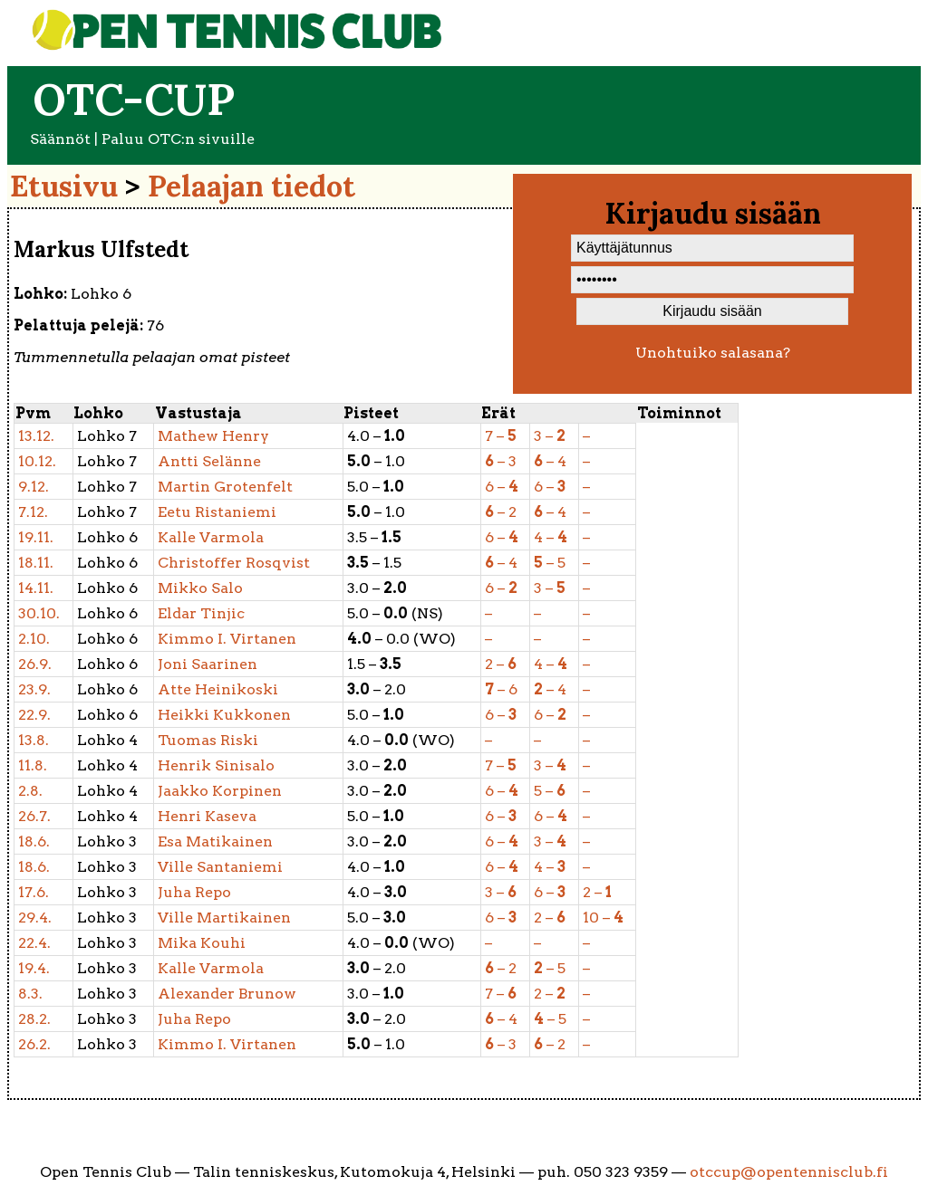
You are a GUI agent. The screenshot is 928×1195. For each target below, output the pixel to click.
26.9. (35, 664)
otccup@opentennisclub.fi (789, 1172)
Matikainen (215, 841)
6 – (501, 486)
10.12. (37, 461)
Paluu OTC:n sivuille (178, 139)
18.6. (34, 841)
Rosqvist (234, 562)
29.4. (35, 917)
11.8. (32, 765)
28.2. (34, 1019)
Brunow (227, 993)
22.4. (34, 942)
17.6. (33, 892)
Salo (200, 588)
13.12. (36, 436)
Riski (208, 740)
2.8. (30, 790)
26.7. (34, 816)
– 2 (501, 512)
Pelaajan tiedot (251, 186)
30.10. (39, 613)
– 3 (501, 461)
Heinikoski (218, 689)
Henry (213, 436)
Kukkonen (224, 714)
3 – (550, 436)
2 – (501, 664)
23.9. (34, 689)
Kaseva (207, 816)
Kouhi (202, 942)
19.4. (34, 968)
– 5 (550, 562)
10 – (603, 917)
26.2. (34, 1044)
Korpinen (220, 790)
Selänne (209, 461)
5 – (550, 790)
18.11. (35, 562)
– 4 (550, 461)
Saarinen (207, 664)
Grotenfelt (225, 486)
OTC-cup (134, 99)
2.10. (34, 638)
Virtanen (227, 638)
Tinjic (201, 613)
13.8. (33, 740)
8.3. (30, 993)
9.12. (33, 486)
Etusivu (64, 186)
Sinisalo (216, 765)
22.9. (34, 714)
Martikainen (224, 917)
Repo (194, 892)
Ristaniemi (217, 512)
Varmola (211, 537)
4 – (550, 537)
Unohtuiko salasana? (712, 352)
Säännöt (60, 139)
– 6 (501, 689)
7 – (501, 436)
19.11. (35, 537)
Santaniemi (220, 866)
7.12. (33, 512)
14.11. (35, 588)
